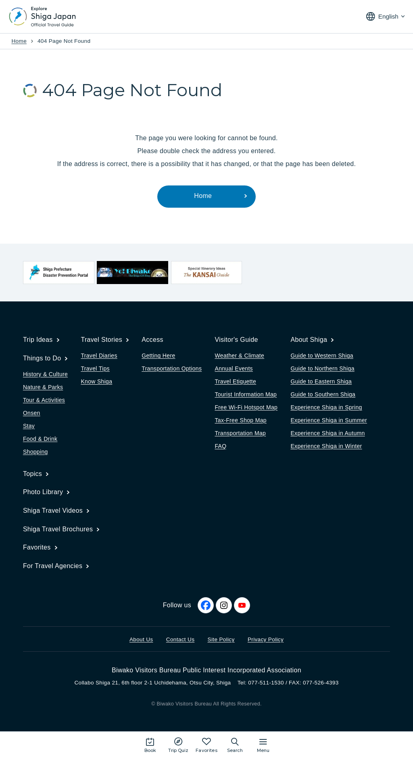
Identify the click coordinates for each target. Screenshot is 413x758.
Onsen (31, 413)
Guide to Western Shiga (321, 355)
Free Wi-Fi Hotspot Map (246, 407)
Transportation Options (172, 368)
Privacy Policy (266, 639)
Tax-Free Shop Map (241, 420)
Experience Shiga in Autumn (327, 433)
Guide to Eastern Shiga (321, 381)
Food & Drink (40, 439)
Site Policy (221, 639)
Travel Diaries (99, 355)
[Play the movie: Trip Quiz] (178, 745)
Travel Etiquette (236, 381)
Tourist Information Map (246, 394)
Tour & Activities (44, 400)
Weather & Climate (240, 355)
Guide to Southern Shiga (322, 394)
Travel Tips (95, 368)
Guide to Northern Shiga (322, 368)
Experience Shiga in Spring (326, 407)
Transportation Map (240, 433)
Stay (29, 426)
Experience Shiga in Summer (328, 420)
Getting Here (158, 355)
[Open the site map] (263, 745)
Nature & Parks (43, 387)
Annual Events (234, 368)
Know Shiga (96, 381)
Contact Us (180, 639)
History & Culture (45, 374)
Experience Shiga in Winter (326, 446)
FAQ (221, 446)
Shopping (35, 451)
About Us (141, 639)
